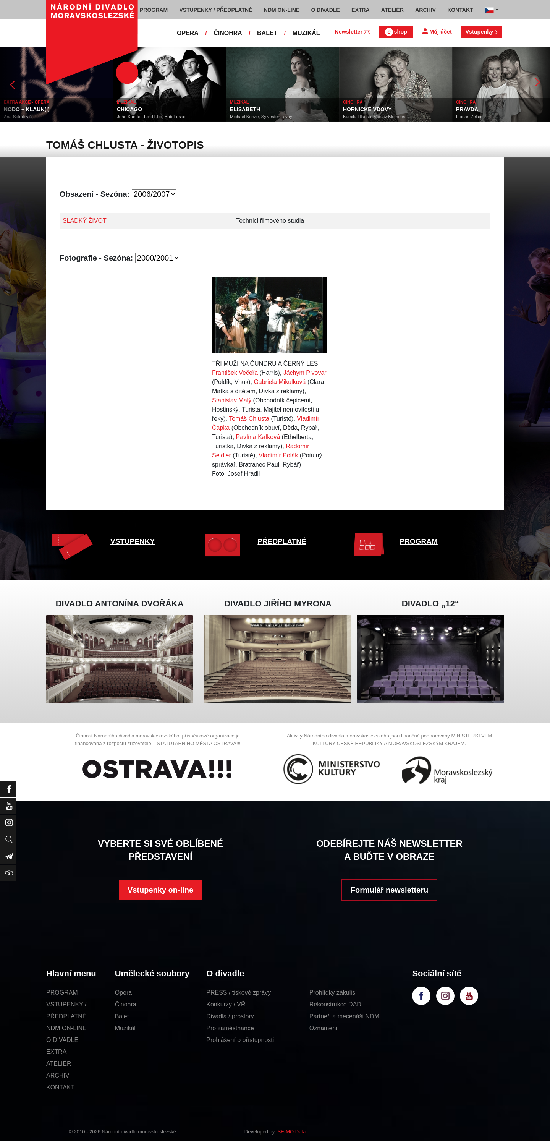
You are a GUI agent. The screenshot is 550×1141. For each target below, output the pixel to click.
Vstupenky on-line (160, 890)
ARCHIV (57, 1075)
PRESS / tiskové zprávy (238, 992)
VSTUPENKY (132, 541)
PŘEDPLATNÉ (281, 541)
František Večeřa (235, 373)
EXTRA (56, 1052)
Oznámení (323, 1028)
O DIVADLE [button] (325, 10)
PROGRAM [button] (154, 10)
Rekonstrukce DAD (335, 1004)
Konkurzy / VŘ (225, 1004)
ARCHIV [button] (425, 10)
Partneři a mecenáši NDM (344, 1016)
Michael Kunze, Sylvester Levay (261, 116)
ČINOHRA (228, 33)
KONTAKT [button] (460, 10)
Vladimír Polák (278, 455)
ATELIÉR (58, 1063)
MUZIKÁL (306, 33)
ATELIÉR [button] (392, 10)
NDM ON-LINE (66, 1028)
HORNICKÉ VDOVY (367, 109)
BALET (267, 33)
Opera (123, 992)
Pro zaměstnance (230, 1028)
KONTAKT (60, 1087)
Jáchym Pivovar (305, 373)
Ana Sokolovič (18, 116)
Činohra (125, 1004)
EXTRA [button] (360, 10)
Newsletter (352, 32)
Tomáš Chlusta (249, 418)
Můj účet (436, 31)
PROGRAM (419, 541)
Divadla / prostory (230, 1016)
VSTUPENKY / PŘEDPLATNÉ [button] (216, 10)
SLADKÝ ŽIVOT (85, 220)
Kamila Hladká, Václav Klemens (374, 116)
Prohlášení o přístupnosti (240, 1040)
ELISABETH (245, 109)
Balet (122, 1016)
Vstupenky (481, 32)
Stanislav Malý (231, 400)
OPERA (188, 33)
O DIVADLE (62, 1040)
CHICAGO (129, 109)
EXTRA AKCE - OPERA (27, 102)
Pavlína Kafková (258, 437)
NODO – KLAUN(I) (27, 109)
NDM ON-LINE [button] (281, 10)
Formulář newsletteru (389, 890)
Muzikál (125, 1028)
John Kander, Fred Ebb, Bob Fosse (151, 116)
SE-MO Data (292, 1132)
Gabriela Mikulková (280, 382)
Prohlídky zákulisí (333, 992)
